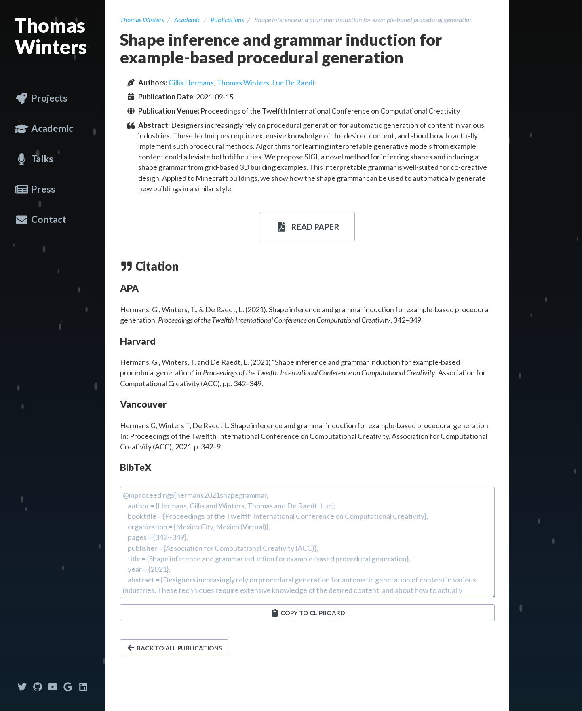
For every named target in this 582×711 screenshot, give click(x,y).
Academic (187, 19)
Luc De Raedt (293, 82)
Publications (227, 19)
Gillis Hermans (191, 82)
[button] (307, 612)
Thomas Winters (51, 35)
